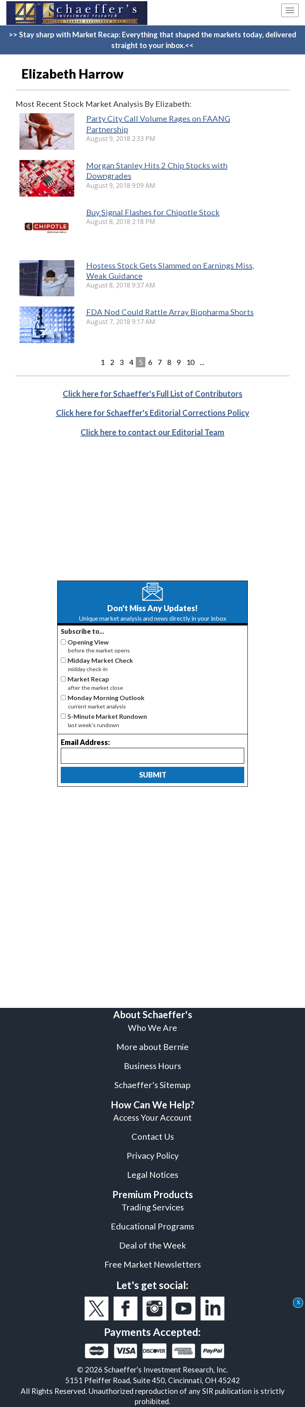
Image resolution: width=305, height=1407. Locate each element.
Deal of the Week (152, 1245)
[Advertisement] (152, 515)
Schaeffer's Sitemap (152, 1085)
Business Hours (152, 1066)
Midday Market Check (100, 660)
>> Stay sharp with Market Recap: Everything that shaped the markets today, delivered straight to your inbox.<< (152, 40)
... (202, 362)
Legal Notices (152, 1175)
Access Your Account (152, 1117)
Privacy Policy (153, 1155)
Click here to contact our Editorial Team (152, 432)
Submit (152, 774)
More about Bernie (152, 1047)
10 (190, 362)
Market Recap (88, 679)
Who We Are (152, 1028)
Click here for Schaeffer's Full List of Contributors (152, 393)
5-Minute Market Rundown (107, 716)
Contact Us (152, 1136)
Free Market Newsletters (152, 1264)
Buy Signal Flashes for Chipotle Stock (153, 212)
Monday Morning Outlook (106, 697)
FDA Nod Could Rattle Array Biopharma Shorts (170, 312)
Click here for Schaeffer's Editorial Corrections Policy (152, 412)
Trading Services (153, 1207)
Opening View (88, 642)
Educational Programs (152, 1226)
